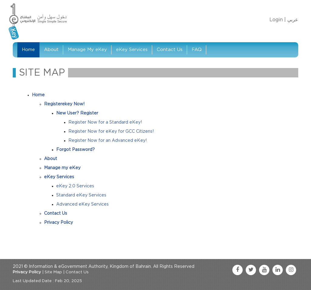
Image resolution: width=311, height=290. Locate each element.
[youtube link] (264, 270)
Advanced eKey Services (82, 204)
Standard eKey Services (81, 195)
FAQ (197, 49)
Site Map (53, 272)
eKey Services (132, 49)
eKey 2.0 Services (75, 186)
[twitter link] (251, 270)
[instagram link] (291, 270)
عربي (292, 19)
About (51, 49)
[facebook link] (237, 270)
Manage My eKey (87, 49)
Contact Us (170, 49)
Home (28, 49)
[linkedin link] (277, 270)
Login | (277, 19)
